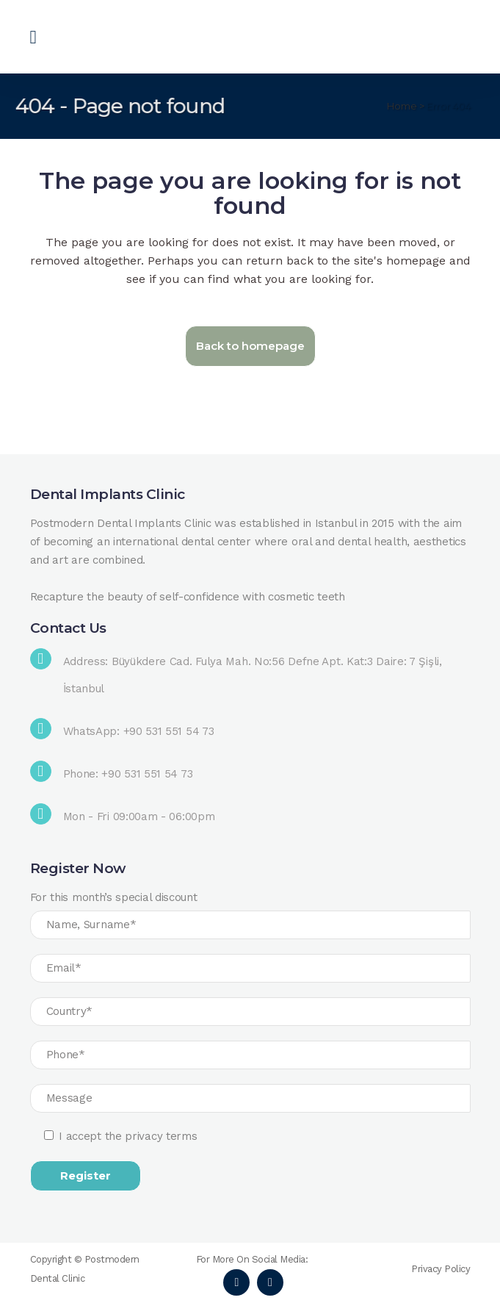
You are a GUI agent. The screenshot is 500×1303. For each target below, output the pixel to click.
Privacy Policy (440, 1268)
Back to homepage (250, 346)
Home (402, 106)
